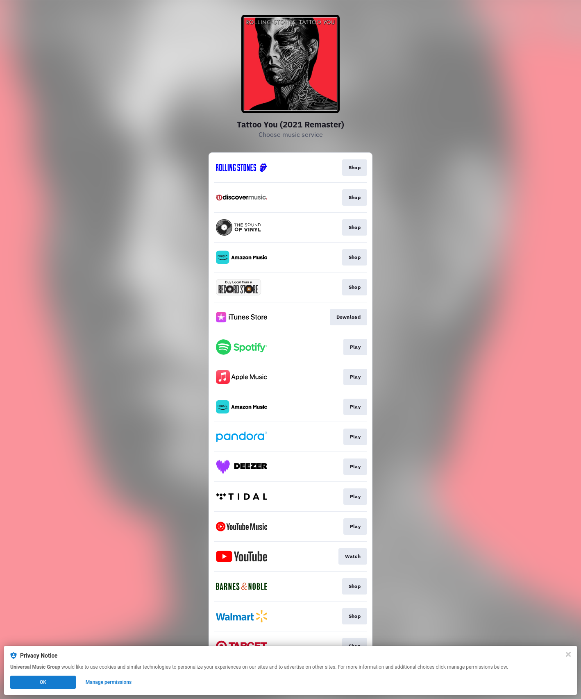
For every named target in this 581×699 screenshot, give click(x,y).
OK (43, 682)
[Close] (568, 654)
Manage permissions (109, 682)
